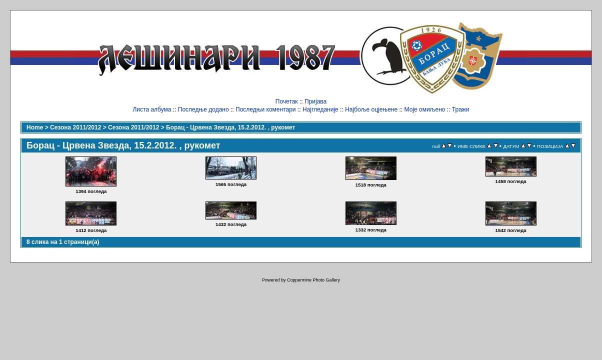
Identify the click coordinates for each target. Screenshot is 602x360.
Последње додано (203, 109)
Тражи (461, 109)
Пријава (315, 101)
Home (34, 127)
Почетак (287, 101)
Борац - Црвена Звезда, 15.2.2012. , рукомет (230, 127)
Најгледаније (320, 109)
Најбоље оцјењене (371, 109)
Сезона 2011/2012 (75, 127)
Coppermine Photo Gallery (313, 280)
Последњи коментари (266, 109)
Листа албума (151, 109)
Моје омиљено (425, 109)
